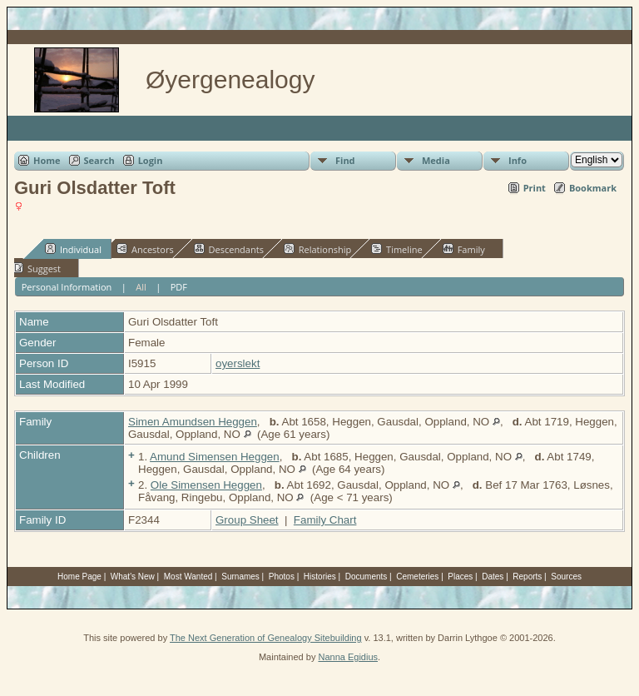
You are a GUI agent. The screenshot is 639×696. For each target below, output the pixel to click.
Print (534, 187)
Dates (492, 576)
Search (99, 160)
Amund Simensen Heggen (215, 456)
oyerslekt (237, 363)
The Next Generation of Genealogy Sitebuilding (266, 638)
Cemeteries (417, 576)
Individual (73, 249)
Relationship (317, 249)
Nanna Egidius (348, 657)
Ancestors (145, 249)
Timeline (397, 249)
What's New (133, 576)
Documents (366, 576)
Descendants (229, 249)
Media (436, 160)
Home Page (79, 576)
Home (47, 160)
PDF (179, 287)
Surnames (240, 576)
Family (464, 249)
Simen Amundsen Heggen (192, 421)
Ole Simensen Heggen (206, 485)
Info (517, 160)
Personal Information (67, 287)
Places (460, 576)
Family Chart (325, 520)
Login (150, 160)
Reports (527, 576)
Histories (320, 576)
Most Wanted (188, 576)
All (141, 287)
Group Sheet (247, 520)
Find (345, 160)
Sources (566, 576)
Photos (282, 576)
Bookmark (593, 187)
